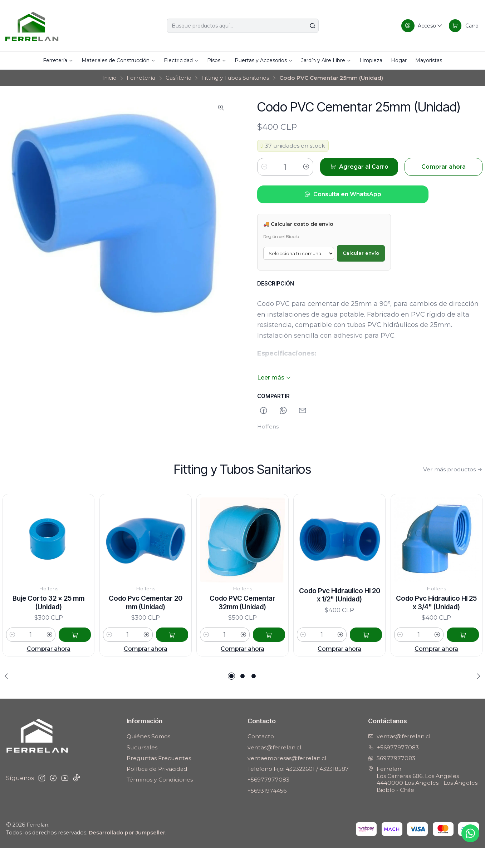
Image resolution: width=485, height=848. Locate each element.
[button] (231, 676)
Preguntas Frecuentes (159, 758)
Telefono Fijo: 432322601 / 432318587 (298, 768)
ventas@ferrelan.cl (275, 747)
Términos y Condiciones (160, 779)
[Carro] (463, 26)
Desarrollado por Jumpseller (127, 832)
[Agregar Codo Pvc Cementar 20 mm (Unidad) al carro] (172, 656)
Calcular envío (361, 253)
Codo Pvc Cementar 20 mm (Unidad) (145, 623)
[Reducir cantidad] (264, 166)
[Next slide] (477, 676)
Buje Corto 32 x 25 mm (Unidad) (48, 615)
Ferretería (141, 77)
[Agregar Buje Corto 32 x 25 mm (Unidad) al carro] (75, 647)
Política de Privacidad (157, 768)
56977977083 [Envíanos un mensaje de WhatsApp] (391, 758)
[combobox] (243, 26)
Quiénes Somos (148, 736)
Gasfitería (178, 77)
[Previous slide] (8, 676)
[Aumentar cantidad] (306, 166)
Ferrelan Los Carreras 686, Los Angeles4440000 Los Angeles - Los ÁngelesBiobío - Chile (422, 779)
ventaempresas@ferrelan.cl (287, 758)
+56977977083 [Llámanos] (393, 747)
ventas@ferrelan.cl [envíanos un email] (399, 736)
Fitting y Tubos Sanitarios (235, 77)
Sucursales (142, 747)
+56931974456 (267, 790)
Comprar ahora (48, 661)
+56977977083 (268, 779)
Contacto (261, 736)
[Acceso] (422, 26)
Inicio (109, 77)
